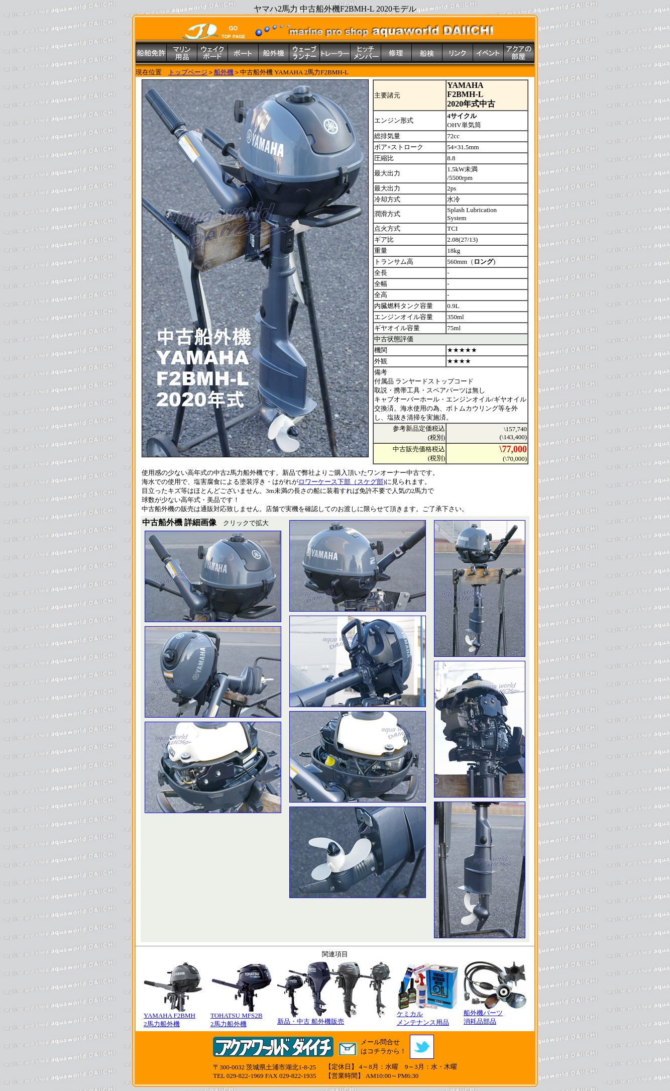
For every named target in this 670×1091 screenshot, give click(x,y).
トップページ (187, 72)
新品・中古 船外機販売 (335, 1018)
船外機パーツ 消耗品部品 (495, 1014)
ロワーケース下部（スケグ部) (341, 481)
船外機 (224, 72)
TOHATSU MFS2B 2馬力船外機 (241, 1017)
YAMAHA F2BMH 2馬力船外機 (175, 1017)
